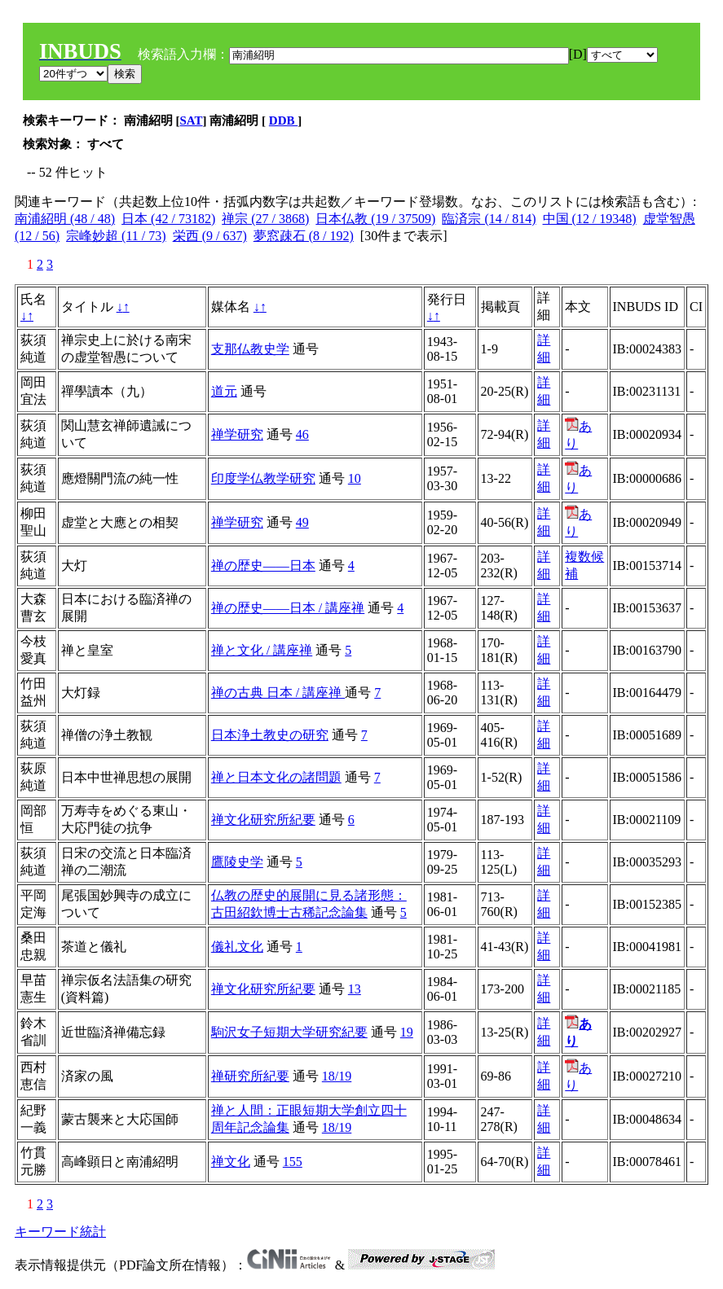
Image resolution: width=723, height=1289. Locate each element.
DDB (283, 120)
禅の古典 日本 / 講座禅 (278, 692)
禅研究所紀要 (250, 1076)
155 (292, 1161)
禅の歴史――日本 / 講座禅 (287, 608)
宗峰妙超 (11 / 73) (116, 236)
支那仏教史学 (250, 349)
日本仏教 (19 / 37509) (375, 219)
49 (302, 522)
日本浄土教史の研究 (269, 735)
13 (354, 989)
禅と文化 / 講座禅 (261, 650)
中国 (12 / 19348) (590, 219)
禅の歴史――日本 (263, 565)
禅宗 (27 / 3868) (265, 219)
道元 (224, 391)
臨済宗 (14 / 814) (489, 219)
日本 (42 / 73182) (168, 219)
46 (302, 434)
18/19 (336, 1076)
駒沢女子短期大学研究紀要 (289, 1032)
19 (406, 1032)
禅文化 (230, 1161)
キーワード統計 (60, 1232)
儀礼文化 (237, 947)
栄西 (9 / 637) (210, 236)
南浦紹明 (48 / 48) (65, 219)
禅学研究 (237, 434)
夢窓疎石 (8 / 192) (303, 236)
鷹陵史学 (237, 862)
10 (354, 478)
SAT (191, 120)
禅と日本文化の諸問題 (276, 777)
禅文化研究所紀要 (263, 819)
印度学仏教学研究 (263, 478)
